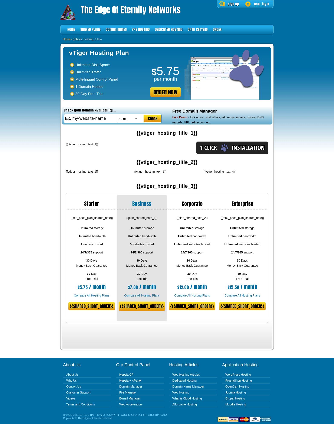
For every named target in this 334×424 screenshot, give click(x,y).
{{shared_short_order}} (92, 306)
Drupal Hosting (235, 398)
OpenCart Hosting (237, 386)
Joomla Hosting (235, 392)
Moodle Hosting (235, 404)
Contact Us (73, 386)
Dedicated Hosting (169, 29)
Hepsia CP (126, 374)
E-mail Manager (129, 398)
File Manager (128, 392)
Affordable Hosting (184, 404)
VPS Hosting (141, 29)
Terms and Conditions (80, 404)
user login (261, 3)
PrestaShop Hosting (238, 380)
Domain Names (116, 29)
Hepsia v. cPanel (130, 380)
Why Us (71, 380)
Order (217, 29)
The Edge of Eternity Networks (131, 10)
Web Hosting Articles (186, 374)
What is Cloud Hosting (187, 398)
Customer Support (78, 392)
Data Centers (198, 29)
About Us (72, 374)
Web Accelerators (131, 404)
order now (165, 92)
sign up (233, 3)
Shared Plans (90, 29)
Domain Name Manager (188, 386)
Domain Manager (130, 386)
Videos (70, 398)
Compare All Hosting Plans (91, 295)
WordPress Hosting (238, 374)
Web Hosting (180, 392)
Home (71, 29)
